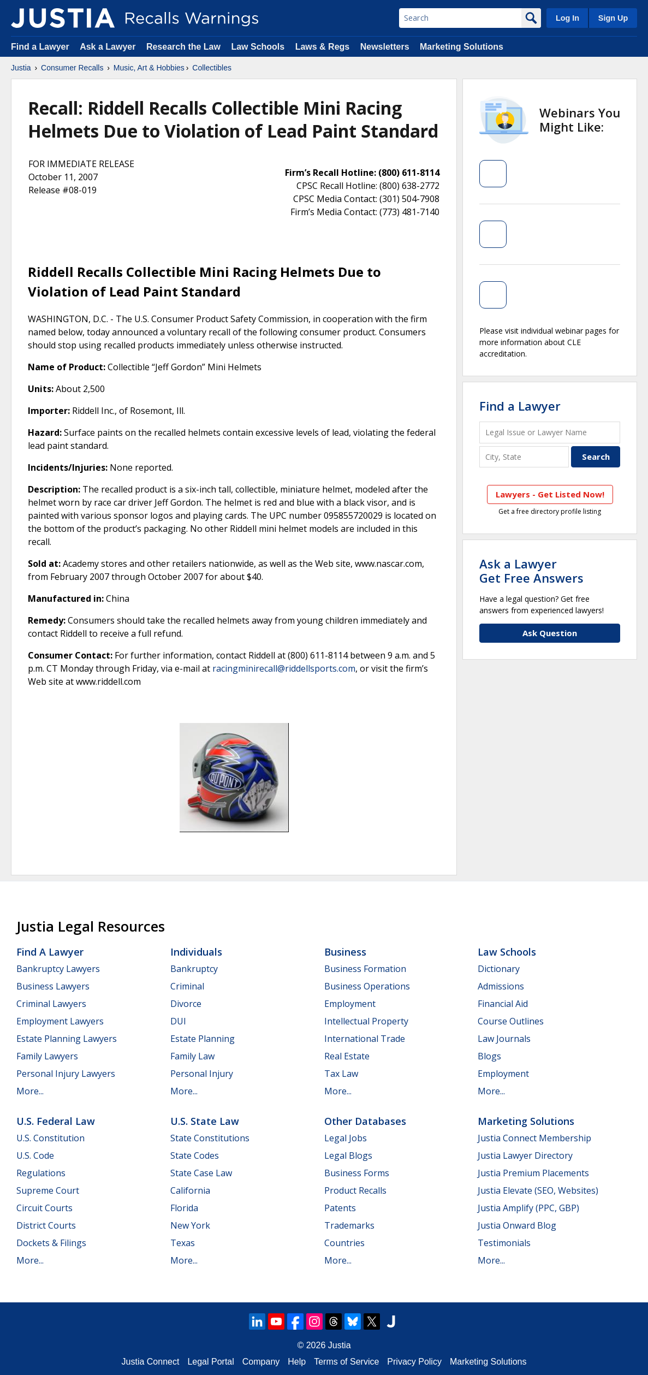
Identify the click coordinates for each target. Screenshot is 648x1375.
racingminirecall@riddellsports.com (283, 668)
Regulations (41, 1173)
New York (190, 1225)
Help (297, 1361)
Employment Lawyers (60, 1021)
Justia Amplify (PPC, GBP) (528, 1208)
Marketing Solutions (461, 46)
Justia (21, 67)
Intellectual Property (366, 1021)
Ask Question (549, 632)
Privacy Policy (414, 1361)
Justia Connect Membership (534, 1138)
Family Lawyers (47, 1056)
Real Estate (347, 1056)
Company (261, 1361)
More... (30, 1091)
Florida (184, 1208)
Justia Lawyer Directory (525, 1155)
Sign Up (613, 18)
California (190, 1190)
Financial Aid (503, 1004)
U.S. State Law (204, 1121)
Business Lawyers (53, 986)
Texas (182, 1243)
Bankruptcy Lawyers (58, 969)
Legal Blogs (348, 1155)
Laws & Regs (322, 46)
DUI (178, 1021)
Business (345, 951)
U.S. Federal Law (55, 1121)
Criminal (187, 986)
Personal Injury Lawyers (65, 1074)
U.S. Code (35, 1155)
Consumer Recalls (72, 67)
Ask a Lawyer (109, 46)
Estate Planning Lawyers (66, 1039)
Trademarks (349, 1225)
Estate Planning (202, 1039)
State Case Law (201, 1173)
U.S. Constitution (50, 1138)
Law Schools (257, 46)
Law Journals (504, 1039)
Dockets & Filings (51, 1243)
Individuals (196, 951)
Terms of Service (346, 1361)
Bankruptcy (194, 969)
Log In (567, 18)
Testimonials (504, 1243)
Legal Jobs (345, 1138)
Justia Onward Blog (517, 1225)
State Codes (194, 1155)
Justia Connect (151, 1361)
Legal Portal (210, 1361)
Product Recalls (355, 1190)
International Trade (364, 1039)
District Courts (46, 1225)
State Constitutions (209, 1138)
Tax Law (341, 1074)
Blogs (489, 1056)
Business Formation (365, 969)
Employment (350, 1004)
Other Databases (365, 1121)
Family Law (192, 1056)
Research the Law (183, 46)
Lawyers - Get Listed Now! (550, 494)
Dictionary (499, 969)
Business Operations (367, 986)
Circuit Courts (44, 1208)
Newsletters (384, 46)
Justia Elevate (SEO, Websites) (538, 1190)
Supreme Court (47, 1190)
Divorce (185, 1004)
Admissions (501, 986)
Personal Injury (201, 1074)
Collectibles (211, 67)
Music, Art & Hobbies (149, 67)
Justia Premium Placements (533, 1173)
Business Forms (356, 1173)
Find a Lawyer (40, 46)
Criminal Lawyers (51, 1004)
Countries (344, 1243)
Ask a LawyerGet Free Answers (531, 570)
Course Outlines (511, 1021)
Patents (340, 1208)
